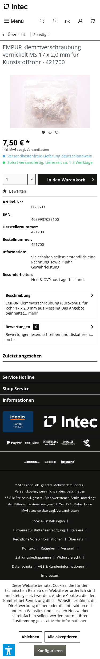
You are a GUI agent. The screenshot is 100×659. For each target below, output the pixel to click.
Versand (67, 548)
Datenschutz (22, 566)
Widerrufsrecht (69, 557)
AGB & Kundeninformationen (61, 566)
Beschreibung (18, 295)
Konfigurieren (50, 650)
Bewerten (14, 191)
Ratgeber (48, 548)
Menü (14, 21)
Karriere (77, 530)
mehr (32, 313)
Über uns (76, 539)
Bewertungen (18, 326)
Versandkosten (26, 491)
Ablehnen (30, 636)
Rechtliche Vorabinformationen (38, 539)
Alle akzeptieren (62, 636)
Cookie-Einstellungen (48, 521)
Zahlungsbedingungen (33, 557)
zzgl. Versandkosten (34, 149)
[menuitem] (18, 21)
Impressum (50, 575)
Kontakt (28, 548)
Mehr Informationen (69, 620)
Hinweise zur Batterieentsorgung (39, 530)
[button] (9, 650)
